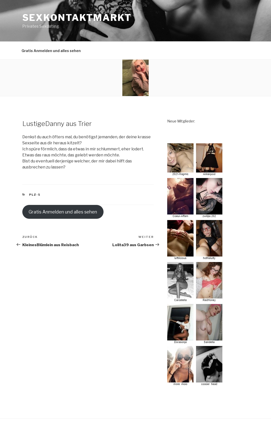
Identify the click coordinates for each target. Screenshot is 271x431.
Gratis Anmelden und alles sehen (51, 51)
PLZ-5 (34, 194)
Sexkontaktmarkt (77, 17)
